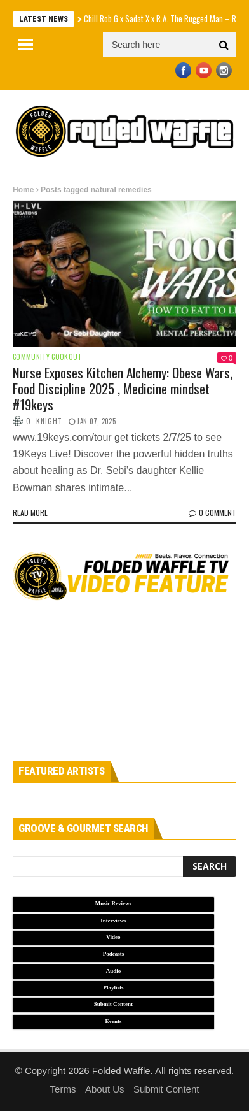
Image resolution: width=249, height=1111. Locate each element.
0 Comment (212, 512)
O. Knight (44, 421)
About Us (104, 1089)
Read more (30, 512)
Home (23, 189)
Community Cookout (47, 357)
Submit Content (166, 1089)
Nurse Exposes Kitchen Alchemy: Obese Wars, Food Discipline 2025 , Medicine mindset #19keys (122, 388)
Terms (63, 1089)
